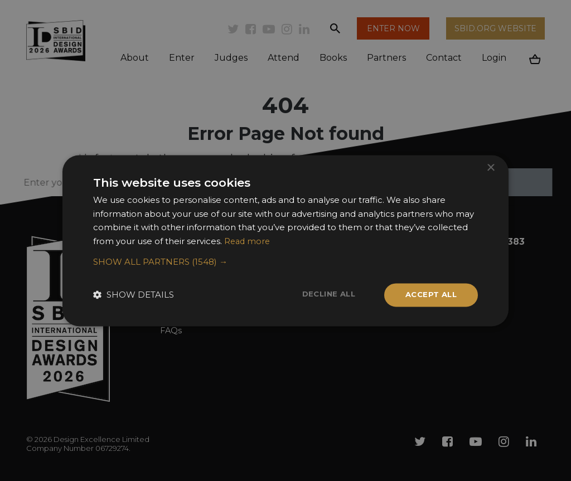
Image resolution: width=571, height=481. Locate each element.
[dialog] (285, 240)
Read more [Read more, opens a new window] (248, 240)
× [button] (490, 167)
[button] (285, 261)
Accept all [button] (429, 295)
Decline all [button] (322, 294)
